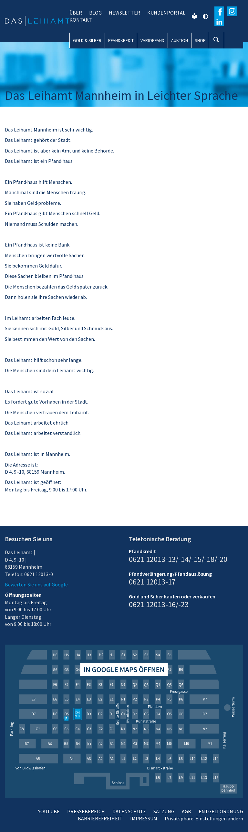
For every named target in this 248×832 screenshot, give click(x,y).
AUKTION (179, 40)
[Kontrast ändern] (205, 16)
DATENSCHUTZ (129, 811)
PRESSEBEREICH (86, 811)
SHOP (200, 40)
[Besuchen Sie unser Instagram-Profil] (232, 11)
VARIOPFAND (152, 40)
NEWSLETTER (124, 12)
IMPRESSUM (143, 818)
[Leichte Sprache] (194, 15)
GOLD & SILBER (87, 40)
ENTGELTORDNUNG (221, 811)
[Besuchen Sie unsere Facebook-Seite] (219, 11)
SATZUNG (163, 811)
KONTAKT (80, 19)
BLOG (95, 12)
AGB (186, 811)
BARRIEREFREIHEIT (100, 818)
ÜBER (75, 12)
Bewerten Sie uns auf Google (36, 584)
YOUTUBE (49, 811)
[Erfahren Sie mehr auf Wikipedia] (219, 21)
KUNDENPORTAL (166, 12)
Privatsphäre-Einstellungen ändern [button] (204, 818)
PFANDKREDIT (121, 40)
